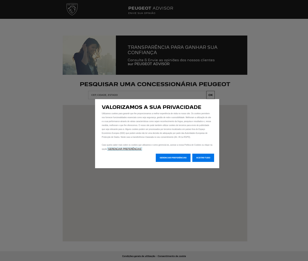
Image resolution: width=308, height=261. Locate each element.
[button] (173, 158)
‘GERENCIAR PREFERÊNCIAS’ (125, 149)
